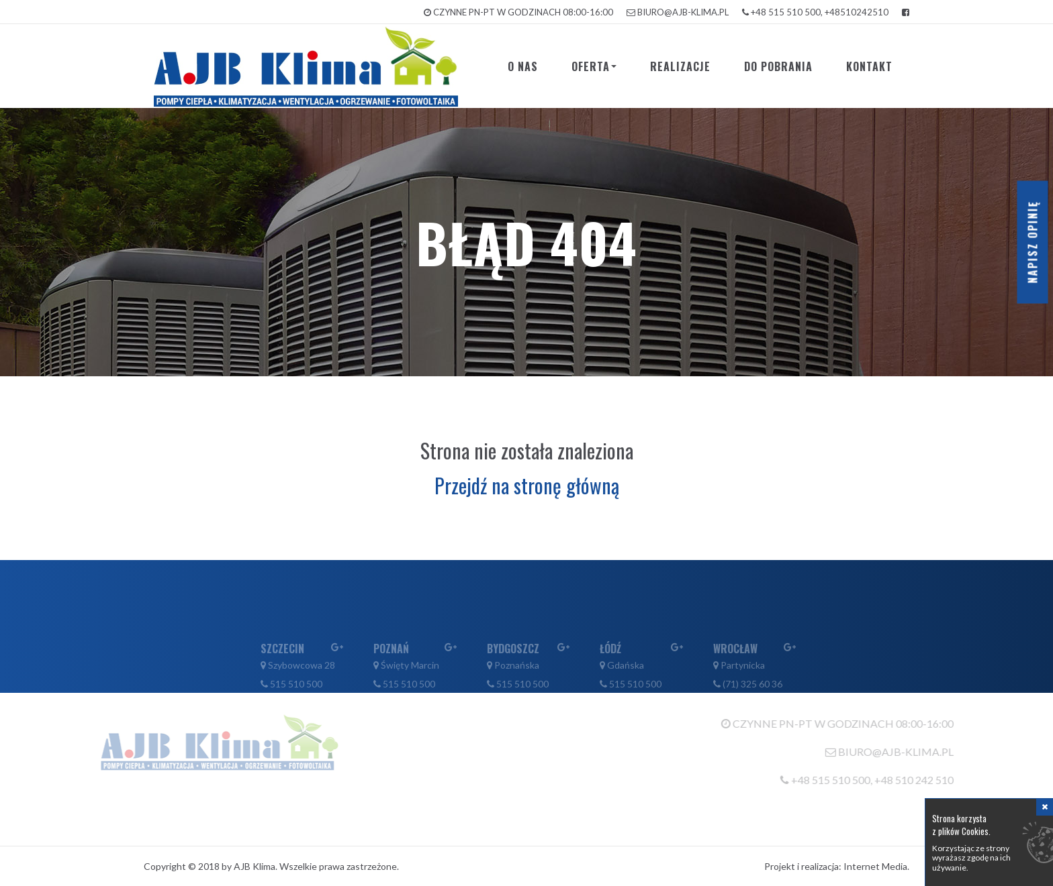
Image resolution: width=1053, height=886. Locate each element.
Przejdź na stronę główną (526, 485)
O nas (523, 66)
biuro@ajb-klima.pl (683, 12)
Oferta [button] (593, 66)
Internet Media (875, 866)
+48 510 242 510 (935, 779)
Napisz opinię (1033, 242)
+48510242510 (856, 12)
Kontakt (869, 66)
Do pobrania (778, 66)
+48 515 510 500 (786, 12)
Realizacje (680, 66)
